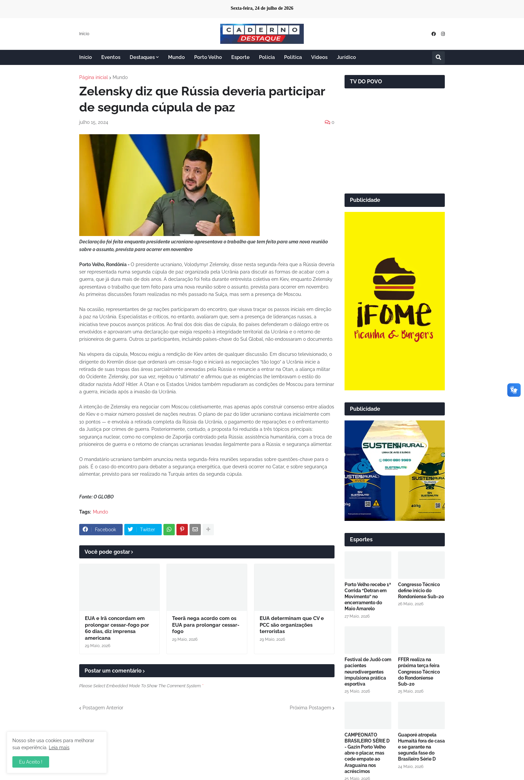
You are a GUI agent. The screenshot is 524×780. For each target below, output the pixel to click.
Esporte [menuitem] (240, 57)
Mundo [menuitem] (176, 57)
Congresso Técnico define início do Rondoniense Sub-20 (421, 590)
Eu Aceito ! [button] (30, 762)
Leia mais (59, 747)
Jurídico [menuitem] (346, 57)
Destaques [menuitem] (142, 57)
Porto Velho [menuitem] (208, 57)
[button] (438, 57)
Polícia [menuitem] (267, 57)
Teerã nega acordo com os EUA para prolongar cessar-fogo (205, 624)
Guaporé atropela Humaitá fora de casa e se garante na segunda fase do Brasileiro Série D (421, 747)
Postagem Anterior (103, 707)
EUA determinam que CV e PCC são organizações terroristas (292, 624)
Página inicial (93, 77)
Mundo (120, 77)
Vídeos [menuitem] (319, 57)
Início (84, 33)
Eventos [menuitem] (110, 57)
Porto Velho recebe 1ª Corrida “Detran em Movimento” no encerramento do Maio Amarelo (368, 597)
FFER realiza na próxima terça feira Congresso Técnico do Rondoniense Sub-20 (419, 672)
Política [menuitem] (293, 57)
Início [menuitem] (85, 57)
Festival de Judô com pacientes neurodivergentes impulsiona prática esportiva (368, 672)
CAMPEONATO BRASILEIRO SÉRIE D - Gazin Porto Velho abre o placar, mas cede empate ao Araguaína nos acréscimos (367, 753)
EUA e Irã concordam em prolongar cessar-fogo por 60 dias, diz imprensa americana (117, 628)
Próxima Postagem (310, 707)
